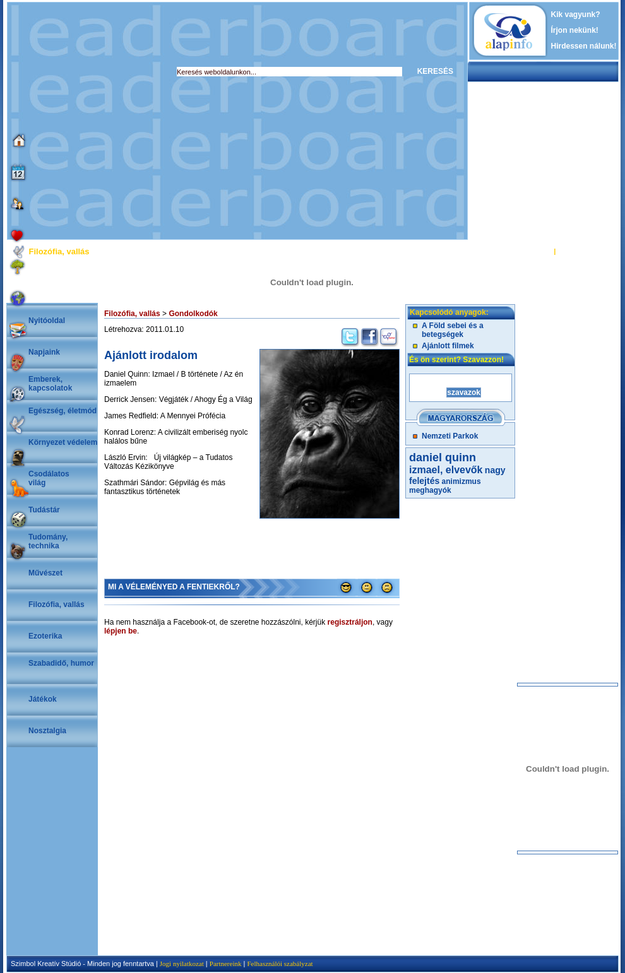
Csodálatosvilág (48, 478)
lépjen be (120, 631)
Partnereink (226, 963)
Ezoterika (45, 636)
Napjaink (44, 352)
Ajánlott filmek (448, 345)
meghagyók (430, 490)
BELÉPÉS (536, 251)
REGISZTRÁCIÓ (583, 251)
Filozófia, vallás (56, 604)
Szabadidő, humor (61, 663)
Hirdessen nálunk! (584, 46)
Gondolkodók (193, 313)
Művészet (45, 573)
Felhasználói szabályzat (279, 963)
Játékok (42, 699)
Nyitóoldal (46, 320)
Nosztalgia (47, 730)
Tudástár (44, 509)
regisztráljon (350, 622)
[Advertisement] (118, 121)
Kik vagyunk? (575, 14)
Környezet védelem (62, 442)
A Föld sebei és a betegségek (453, 330)
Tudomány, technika (48, 541)
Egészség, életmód (62, 410)
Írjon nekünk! (574, 30)
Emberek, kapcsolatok (50, 383)
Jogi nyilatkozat (182, 963)
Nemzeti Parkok (450, 436)
